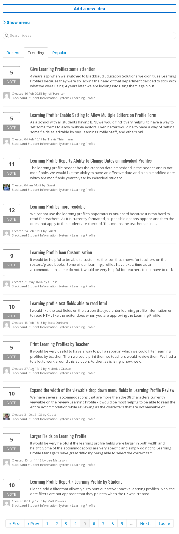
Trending (35, 52)
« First (15, 523)
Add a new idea (89, 8)
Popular (59, 52)
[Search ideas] (89, 35)
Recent (13, 52)
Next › (146, 523)
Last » (164, 523)
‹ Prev (33, 523)
